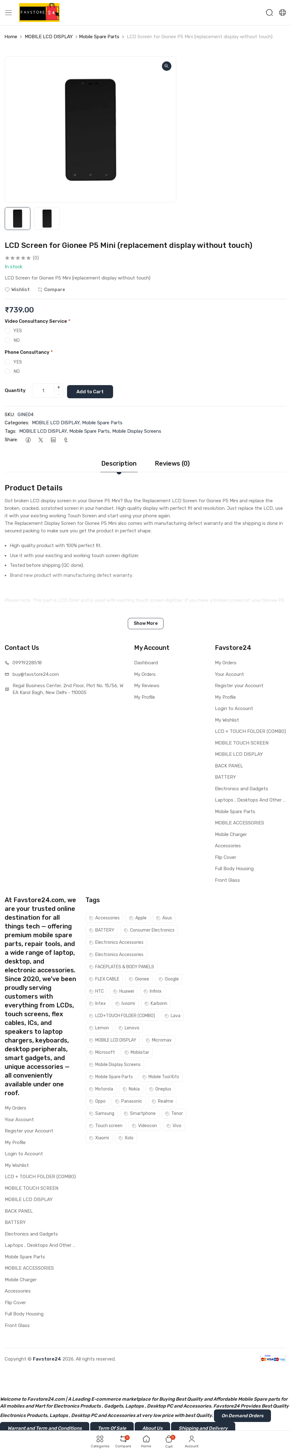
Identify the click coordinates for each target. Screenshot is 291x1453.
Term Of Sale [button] (112, 1427)
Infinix (152, 990)
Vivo (173, 1124)
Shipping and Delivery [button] (203, 1427)
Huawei (123, 990)
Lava (172, 1014)
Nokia (131, 1088)
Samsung (101, 1112)
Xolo (125, 1137)
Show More (146, 622)
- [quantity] (59, 394)
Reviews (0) (172, 462)
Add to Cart (92, 390)
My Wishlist (227, 719)
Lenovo (128, 1027)
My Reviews (146, 684)
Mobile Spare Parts (99, 36)
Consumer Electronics (149, 929)
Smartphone (140, 1112)
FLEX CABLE (104, 978)
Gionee (139, 978)
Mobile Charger (231, 833)
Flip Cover (225, 856)
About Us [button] (152, 1427)
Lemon (99, 1027)
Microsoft (102, 1051)
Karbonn (155, 1002)
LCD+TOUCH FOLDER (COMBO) (122, 1014)
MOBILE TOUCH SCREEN (241, 742)
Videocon (144, 1124)
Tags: (10, 430)
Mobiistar (136, 1051)
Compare (51, 289)
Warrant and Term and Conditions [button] (45, 1427)
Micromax (159, 1039)
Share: (11, 439)
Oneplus (160, 1088)
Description (119, 462)
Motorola (101, 1088)
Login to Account (234, 707)
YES (17, 330)
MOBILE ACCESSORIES (239, 822)
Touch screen (105, 1124)
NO (16, 340)
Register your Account (239, 684)
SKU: (10, 413)
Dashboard (146, 662)
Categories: (17, 422)
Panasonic (128, 1100)
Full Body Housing (234, 867)
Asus (164, 917)
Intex (97, 1002)
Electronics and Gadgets (241, 788)
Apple (138, 917)
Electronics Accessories (116, 941)
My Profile (144, 696)
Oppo (97, 1100)
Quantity (15, 390)
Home (10, 36)
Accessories (228, 845)
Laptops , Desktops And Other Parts (250, 799)
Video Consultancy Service (37, 321)
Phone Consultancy (29, 352)
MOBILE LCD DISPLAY (49, 36)
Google (168, 978)
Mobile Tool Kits (160, 1076)
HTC (96, 990)
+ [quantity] (58, 387)
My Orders (145, 673)
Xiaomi (99, 1137)
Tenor (174, 1112)
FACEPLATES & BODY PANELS (121, 966)
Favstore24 (47, 1358)
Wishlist (17, 289)
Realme (162, 1100)
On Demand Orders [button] (242, 1415)
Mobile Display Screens (136, 430)
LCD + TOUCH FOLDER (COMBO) (250, 730)
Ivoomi (125, 1002)
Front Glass (227, 879)
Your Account (229, 673)
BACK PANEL (229, 765)
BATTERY (225, 776)
